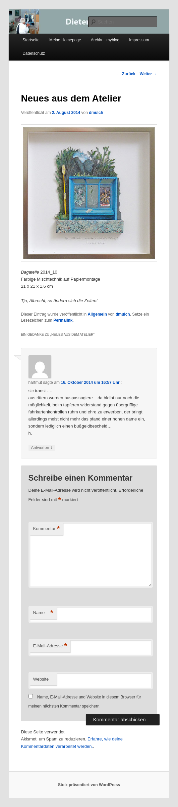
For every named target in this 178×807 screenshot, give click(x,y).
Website (41, 679)
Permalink (62, 320)
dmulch (96, 112)
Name (43, 613)
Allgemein (97, 314)
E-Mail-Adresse (50, 646)
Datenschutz (33, 53)
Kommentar (46, 529)
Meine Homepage (65, 40)
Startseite (31, 40)
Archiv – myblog (105, 40)
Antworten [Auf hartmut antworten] (41, 448)
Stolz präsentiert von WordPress (89, 784)
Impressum (139, 40)
